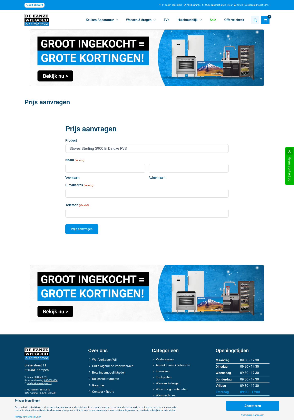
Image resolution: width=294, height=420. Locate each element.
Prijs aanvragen (82, 229)
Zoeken (255, 20)
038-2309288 (51, 379)
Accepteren (252, 406)
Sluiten (37, 417)
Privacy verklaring (23, 417)
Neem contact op (290, 168)
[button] (110, 20)
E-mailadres (79, 185)
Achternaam (157, 177)
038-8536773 (40, 376)
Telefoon (77, 205)
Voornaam (72, 177)
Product (71, 140)
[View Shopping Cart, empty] (265, 20)
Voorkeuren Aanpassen (252, 415)
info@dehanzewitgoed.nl (39, 382)
